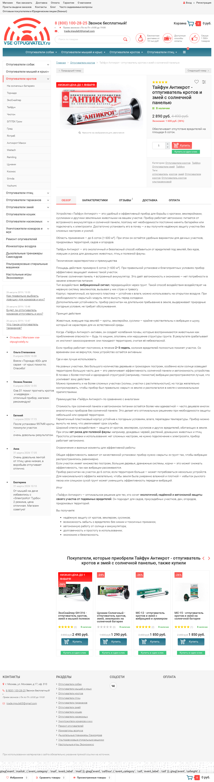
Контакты (41, 7)
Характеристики (95, 200)
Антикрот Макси (16, 142)
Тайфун (11, 107)
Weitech (11, 150)
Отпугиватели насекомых (28, 221)
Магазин (8, 2)
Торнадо (12, 93)
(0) (106, 627)
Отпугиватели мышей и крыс (81, 52)
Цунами (11, 164)
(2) (67, 627)
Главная (61, 62)
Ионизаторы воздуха (21, 246)
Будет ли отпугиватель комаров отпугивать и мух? (24, 311)
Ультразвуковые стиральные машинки (27, 265)
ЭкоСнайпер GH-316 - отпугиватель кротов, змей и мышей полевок (74, 615)
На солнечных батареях (21, 85)
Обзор (66, 200)
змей (181, 174)
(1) (184, 627)
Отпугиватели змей (28, 207)
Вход (187, 2)
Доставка (41, 2)
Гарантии (68, 2)
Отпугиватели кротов (125, 52)
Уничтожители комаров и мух (28, 230)
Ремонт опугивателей (21, 239)
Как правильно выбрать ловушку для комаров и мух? (25, 297)
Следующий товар (198, 70)
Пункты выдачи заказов (17, 7)
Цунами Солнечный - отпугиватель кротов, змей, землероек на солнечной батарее (111, 617)
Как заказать (24, 2)
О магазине (84, 2)
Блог (53, 7)
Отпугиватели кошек (20, 214)
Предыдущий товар (70, 70)
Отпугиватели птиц (160, 52)
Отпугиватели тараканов (28, 200)
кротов (173, 174)
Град (9, 128)
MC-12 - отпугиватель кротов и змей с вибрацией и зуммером (151, 615)
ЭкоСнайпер (14, 100)
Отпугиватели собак (40, 52)
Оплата (55, 2)
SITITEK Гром (14, 121)
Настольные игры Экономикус (18, 276)
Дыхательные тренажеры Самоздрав (24, 255)
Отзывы (126, 199)
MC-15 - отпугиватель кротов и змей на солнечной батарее (189, 615)
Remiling (11, 157)
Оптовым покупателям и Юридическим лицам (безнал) (35, 11)
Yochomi (12, 185)
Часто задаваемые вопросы (76, 7)
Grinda (10, 178)
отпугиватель (160, 174)
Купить (185, 145)
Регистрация (203, 2)
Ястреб (11, 135)
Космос (11, 171)
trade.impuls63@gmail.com (79, 31)
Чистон (11, 114)
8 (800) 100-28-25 (71, 23)
